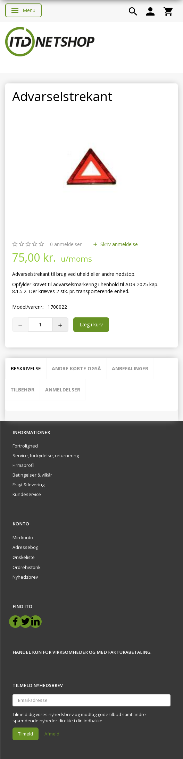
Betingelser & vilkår (32, 475)
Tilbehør (22, 389)
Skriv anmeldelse (118, 244)
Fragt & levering (28, 485)
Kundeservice (27, 494)
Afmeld (51, 734)
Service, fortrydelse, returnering (46, 456)
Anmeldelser (62, 389)
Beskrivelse (26, 368)
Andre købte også (76, 368)
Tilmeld (25, 734)
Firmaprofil (23, 465)
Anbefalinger (130, 368)
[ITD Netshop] (49, 41)
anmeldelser (66, 244)
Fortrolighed (25, 446)
